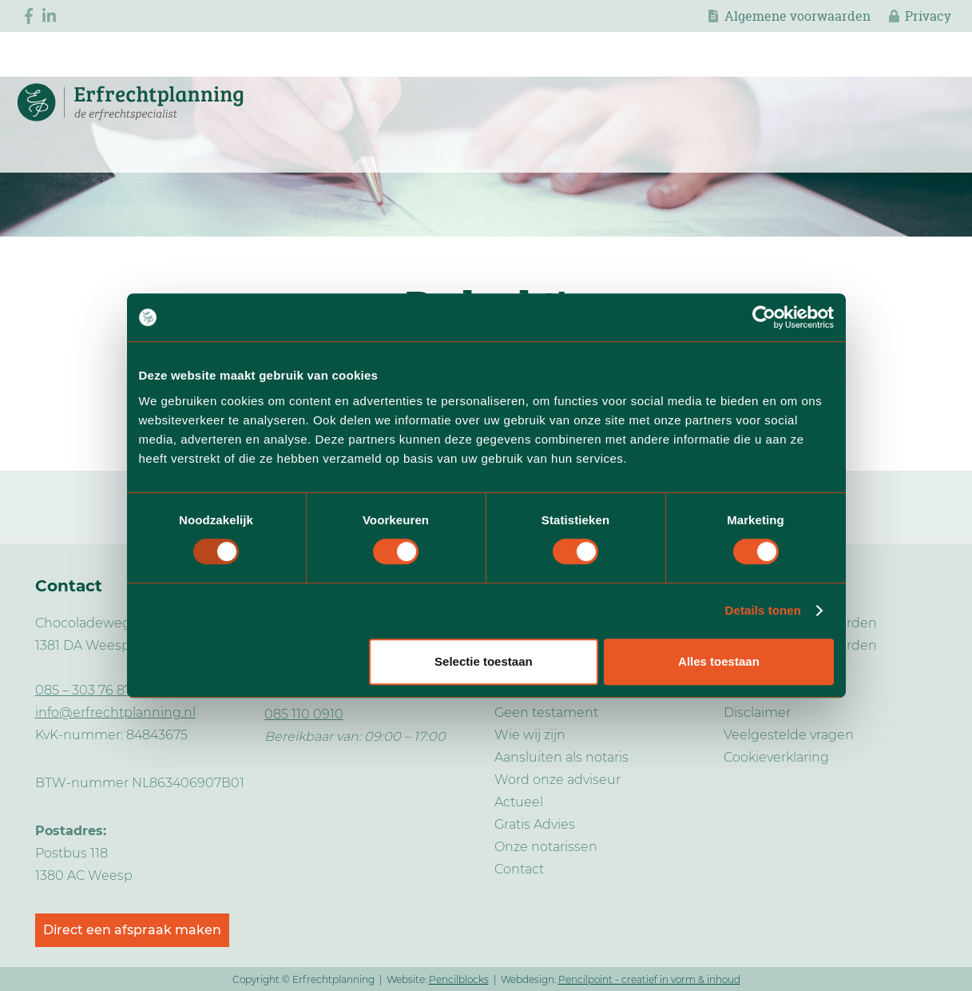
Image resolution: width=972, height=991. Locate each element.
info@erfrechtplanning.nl (115, 712)
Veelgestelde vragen (789, 734)
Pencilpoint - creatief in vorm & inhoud (649, 979)
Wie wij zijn (529, 734)
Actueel (518, 802)
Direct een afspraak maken (132, 929)
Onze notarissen (545, 846)
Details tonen (763, 610)
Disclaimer (757, 712)
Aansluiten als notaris (561, 757)
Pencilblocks (459, 979)
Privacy (928, 16)
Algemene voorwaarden (797, 16)
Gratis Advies (534, 824)
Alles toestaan (719, 661)
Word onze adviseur (557, 779)
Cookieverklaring (776, 757)
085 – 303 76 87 (83, 690)
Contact (519, 869)
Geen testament (546, 712)
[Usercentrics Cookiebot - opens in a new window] (764, 317)
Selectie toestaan (483, 661)
